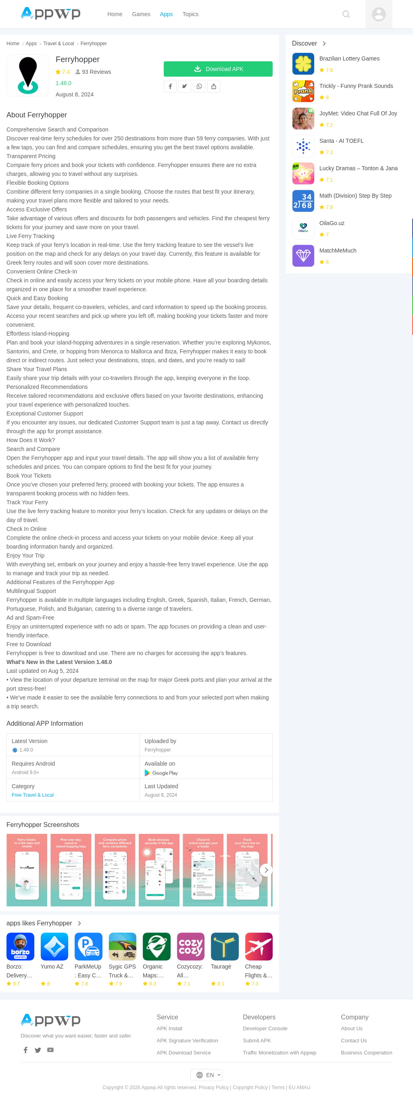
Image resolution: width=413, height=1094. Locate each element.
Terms (278, 1087)
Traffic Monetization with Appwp (279, 1053)
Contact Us (354, 1041)
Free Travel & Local (33, 795)
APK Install (169, 1028)
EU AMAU (300, 1087)
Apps (31, 43)
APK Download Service (183, 1053)
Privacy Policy (214, 1087)
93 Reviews (95, 72)
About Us (352, 1028)
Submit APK (257, 1041)
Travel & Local (58, 43)
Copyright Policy (250, 1087)
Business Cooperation (366, 1053)
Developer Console (265, 1028)
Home (12, 43)
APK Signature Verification (187, 1041)
